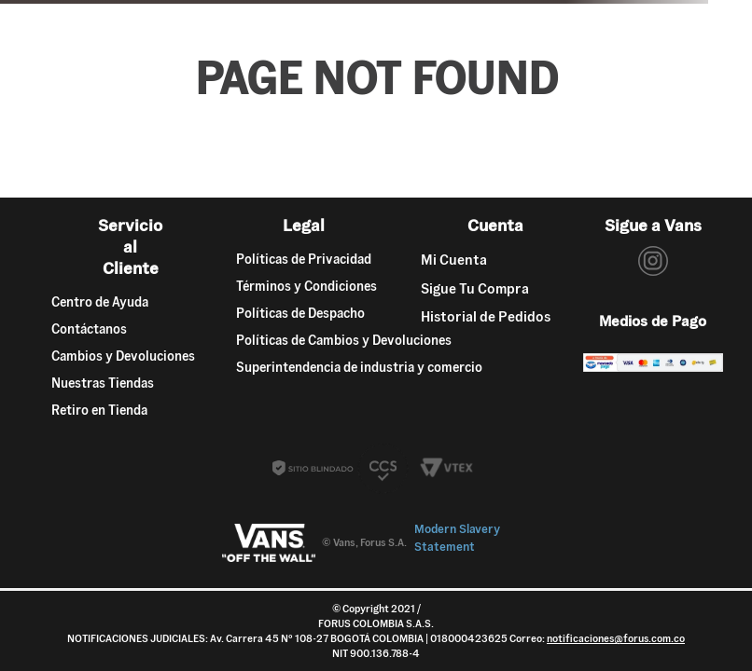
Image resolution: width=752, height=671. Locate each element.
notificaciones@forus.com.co (616, 638)
